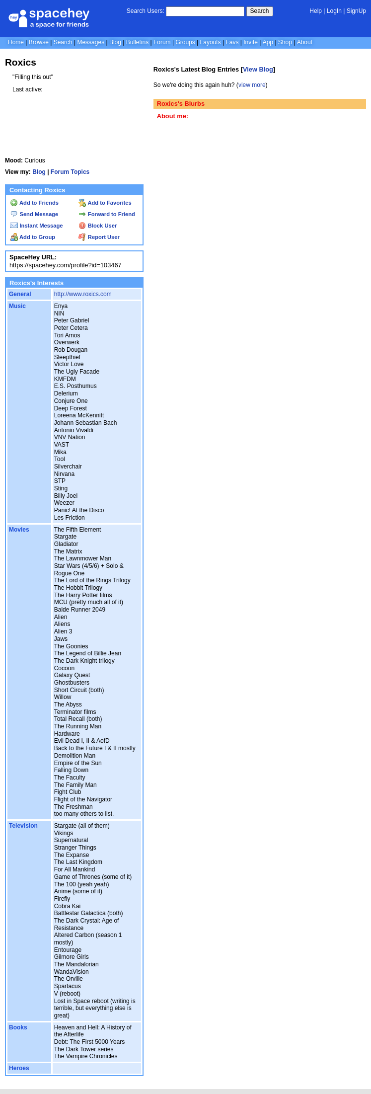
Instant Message (36, 226)
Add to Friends (34, 203)
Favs (231, 42)
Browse (39, 42)
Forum (162, 42)
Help (315, 10)
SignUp (356, 10)
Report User (99, 237)
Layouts (210, 42)
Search (259, 10)
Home (16, 42)
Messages (90, 42)
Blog (115, 42)
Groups (185, 42)
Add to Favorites (105, 203)
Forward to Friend (106, 214)
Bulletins (137, 42)
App (268, 42)
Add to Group (32, 237)
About (304, 42)
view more (252, 84)
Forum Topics (70, 171)
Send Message (34, 214)
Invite (250, 42)
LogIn (334, 10)
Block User (97, 226)
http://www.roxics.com (83, 294)
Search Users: (145, 10)
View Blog (258, 69)
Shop (285, 42)
